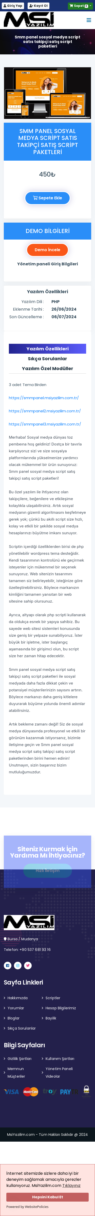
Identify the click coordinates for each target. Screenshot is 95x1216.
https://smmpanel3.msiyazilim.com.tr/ (45, 424)
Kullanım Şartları (60, 1058)
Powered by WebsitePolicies (27, 1206)
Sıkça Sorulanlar (22, 1028)
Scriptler (53, 997)
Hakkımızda (18, 997)
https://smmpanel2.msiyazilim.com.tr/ (46, 411)
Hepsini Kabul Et (47, 1197)
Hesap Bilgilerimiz (61, 1008)
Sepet (79, 6)
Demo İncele (47, 250)
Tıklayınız (71, 1185)
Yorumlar (16, 1008)
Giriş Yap (13, 6)
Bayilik (51, 1018)
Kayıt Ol (38, 6)
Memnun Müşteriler (16, 1072)
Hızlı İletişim (48, 871)
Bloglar (14, 1018)
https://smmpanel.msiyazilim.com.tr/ (45, 397)
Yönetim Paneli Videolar (59, 1072)
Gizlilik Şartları (19, 1058)
